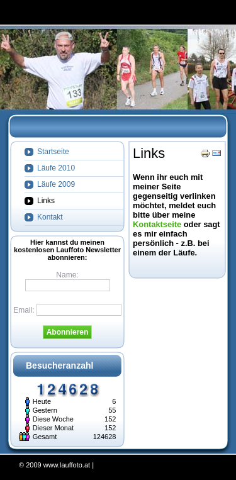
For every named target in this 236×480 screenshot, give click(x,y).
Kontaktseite (157, 224)
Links (149, 153)
